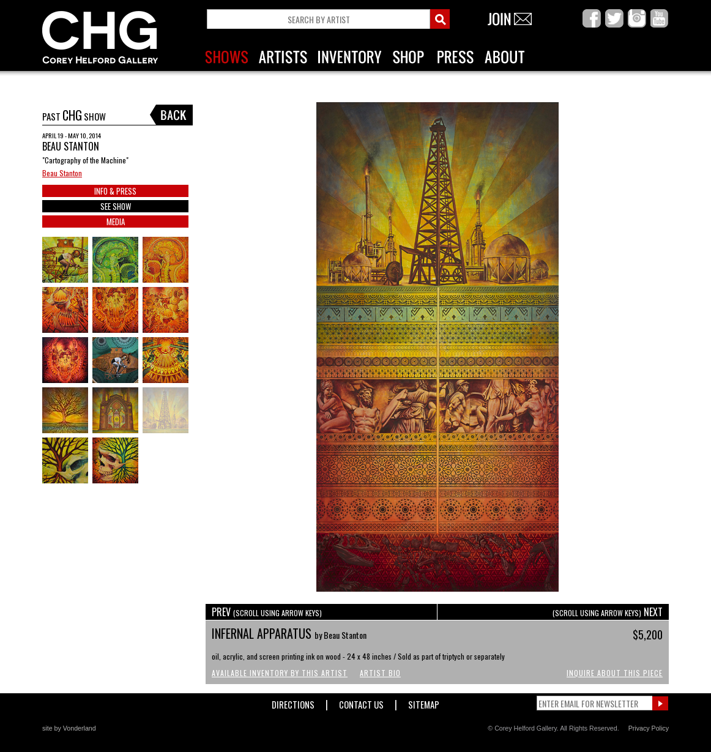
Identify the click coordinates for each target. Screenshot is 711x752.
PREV (267, 612)
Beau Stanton (62, 173)
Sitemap (423, 702)
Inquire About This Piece (615, 673)
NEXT (608, 612)
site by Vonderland (69, 728)
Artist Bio (380, 673)
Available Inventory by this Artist (280, 673)
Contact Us (361, 702)
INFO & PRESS (115, 191)
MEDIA (115, 221)
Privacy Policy (648, 728)
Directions (293, 702)
